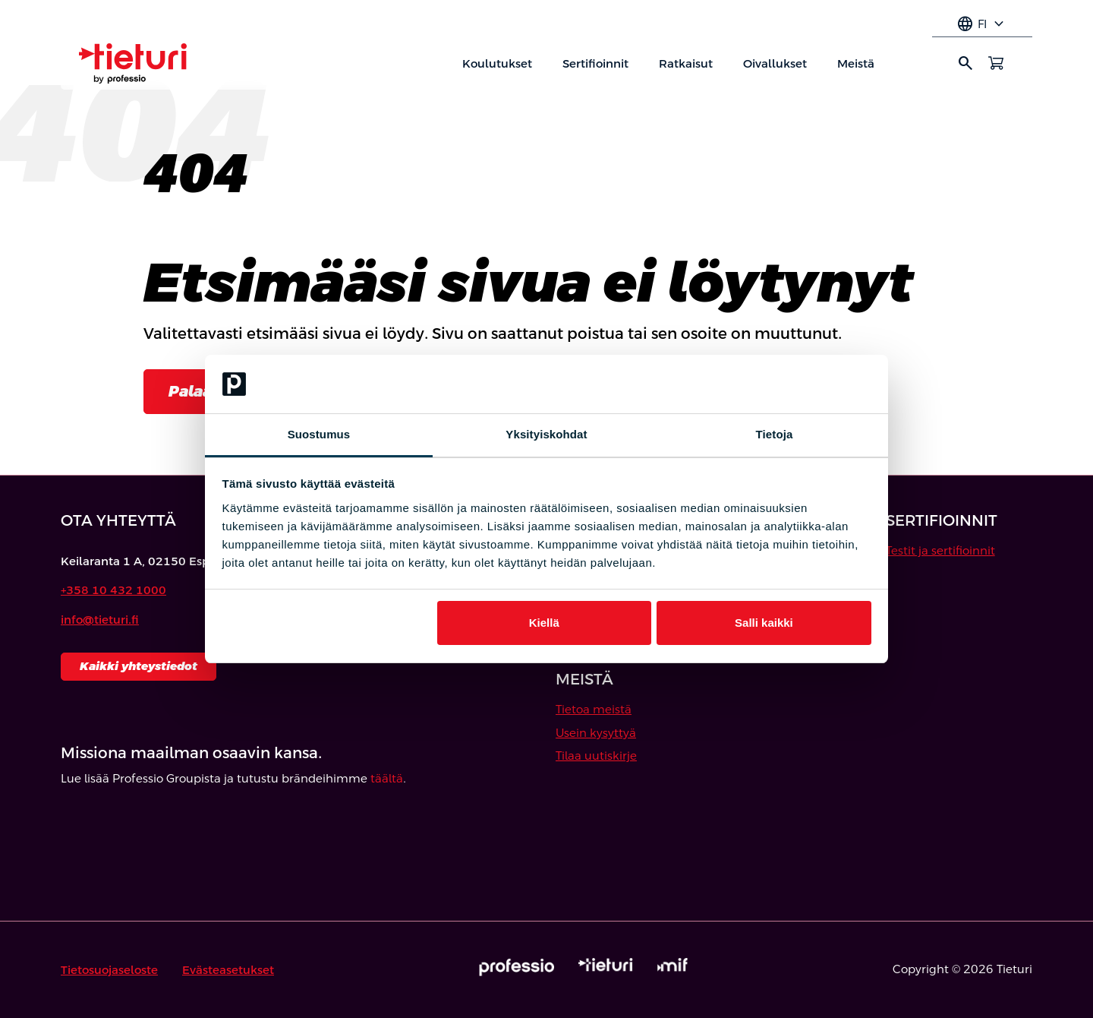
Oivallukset (775, 63)
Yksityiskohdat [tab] (546, 434)
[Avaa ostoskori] (996, 63)
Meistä (855, 63)
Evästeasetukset (228, 969)
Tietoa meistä (594, 709)
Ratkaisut (686, 63)
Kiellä (544, 622)
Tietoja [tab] (774, 434)
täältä (386, 778)
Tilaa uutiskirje (596, 755)
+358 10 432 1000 (113, 589)
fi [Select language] (982, 24)
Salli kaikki (764, 622)
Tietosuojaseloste (109, 969)
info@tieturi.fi (100, 619)
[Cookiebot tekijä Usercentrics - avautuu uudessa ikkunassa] (805, 384)
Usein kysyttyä (596, 732)
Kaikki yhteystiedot (138, 665)
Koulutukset (497, 63)
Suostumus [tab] (319, 434)
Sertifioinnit (595, 63)
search (965, 63)
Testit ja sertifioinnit (940, 550)
